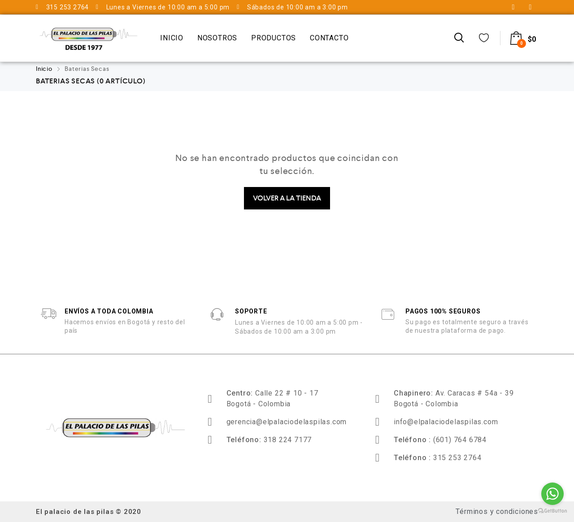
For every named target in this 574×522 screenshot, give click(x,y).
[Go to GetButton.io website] (552, 512)
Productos (273, 38)
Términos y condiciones (497, 511)
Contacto (329, 38)
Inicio (171, 38)
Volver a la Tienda (287, 198)
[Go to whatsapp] (552, 494)
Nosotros (217, 38)
